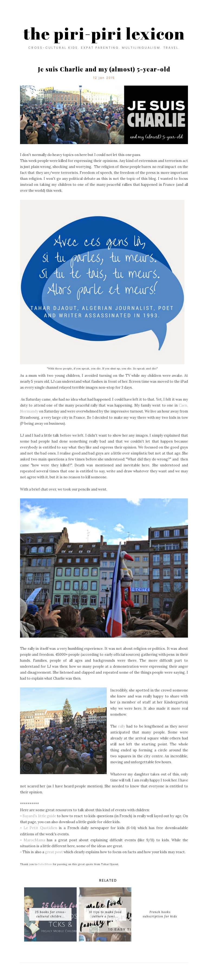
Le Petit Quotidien (40, 828)
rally (121, 726)
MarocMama (34, 840)
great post (54, 852)
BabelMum (45, 864)
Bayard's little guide (39, 816)
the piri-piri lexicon (104, 33)
